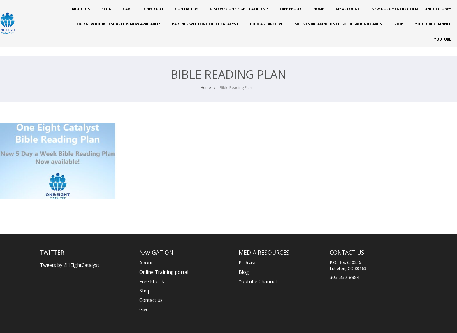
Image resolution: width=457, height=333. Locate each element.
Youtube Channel (258, 281)
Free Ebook (291, 8)
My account (348, 8)
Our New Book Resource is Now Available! (118, 24)
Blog (106, 8)
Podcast (247, 263)
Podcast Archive (266, 24)
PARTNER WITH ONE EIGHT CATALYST (205, 24)
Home (318, 8)
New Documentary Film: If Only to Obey (411, 8)
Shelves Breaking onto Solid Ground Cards (338, 24)
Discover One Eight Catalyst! (239, 8)
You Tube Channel (433, 24)
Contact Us (186, 8)
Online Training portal (163, 272)
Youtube (442, 39)
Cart (127, 8)
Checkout (154, 8)
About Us (81, 8)
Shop (398, 24)
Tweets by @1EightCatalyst (69, 265)
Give (144, 309)
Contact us (151, 300)
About (146, 263)
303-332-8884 (344, 277)
